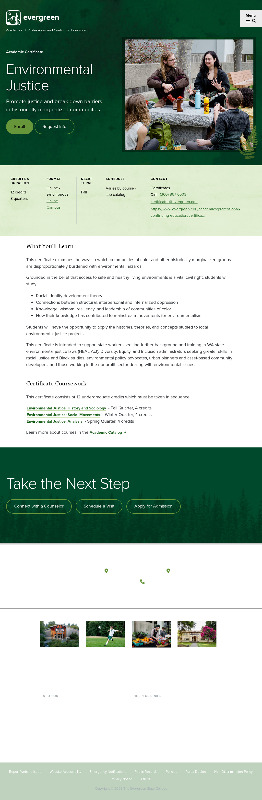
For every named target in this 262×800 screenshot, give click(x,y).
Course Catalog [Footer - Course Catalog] (146, 725)
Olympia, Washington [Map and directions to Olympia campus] (135, 570)
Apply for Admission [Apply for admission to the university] (154, 506)
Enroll (19, 126)
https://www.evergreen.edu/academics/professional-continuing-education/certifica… (195, 212)
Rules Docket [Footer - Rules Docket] (196, 770)
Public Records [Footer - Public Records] (146, 770)
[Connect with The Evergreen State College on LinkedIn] (176, 592)
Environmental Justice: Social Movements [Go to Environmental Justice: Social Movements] (63, 415)
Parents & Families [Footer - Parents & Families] (57, 717)
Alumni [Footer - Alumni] (48, 741)
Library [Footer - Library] (139, 701)
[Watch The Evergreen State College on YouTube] (156, 592)
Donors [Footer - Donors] (48, 733)
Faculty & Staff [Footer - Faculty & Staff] (54, 725)
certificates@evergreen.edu (174, 201)
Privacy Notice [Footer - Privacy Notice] (121, 777)
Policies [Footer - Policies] (171, 770)
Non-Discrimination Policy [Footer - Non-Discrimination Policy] (233, 770)
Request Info (55, 126)
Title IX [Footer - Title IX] (146, 777)
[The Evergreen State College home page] (64, 571)
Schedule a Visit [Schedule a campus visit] (99, 506)
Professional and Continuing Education (57, 30)
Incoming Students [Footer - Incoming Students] (58, 709)
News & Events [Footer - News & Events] (146, 741)
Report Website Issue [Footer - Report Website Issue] (25, 770)
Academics (14, 30)
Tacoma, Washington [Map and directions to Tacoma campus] (196, 570)
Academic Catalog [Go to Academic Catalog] (106, 432)
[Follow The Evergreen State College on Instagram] (166, 592)
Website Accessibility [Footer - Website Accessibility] (65, 770)
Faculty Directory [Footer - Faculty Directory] (148, 709)
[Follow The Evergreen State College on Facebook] (146, 592)
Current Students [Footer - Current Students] (56, 701)
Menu (251, 15)
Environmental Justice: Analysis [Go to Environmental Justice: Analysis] (55, 421)
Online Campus (53, 204)
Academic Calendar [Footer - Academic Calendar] (150, 733)
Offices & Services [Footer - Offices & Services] (148, 717)
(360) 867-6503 (173, 194)
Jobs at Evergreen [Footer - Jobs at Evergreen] (148, 749)
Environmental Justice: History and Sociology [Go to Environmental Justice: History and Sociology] (66, 408)
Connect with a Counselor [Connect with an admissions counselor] (39, 506)
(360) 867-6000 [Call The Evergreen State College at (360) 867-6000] (165, 580)
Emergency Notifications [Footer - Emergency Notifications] (108, 770)
